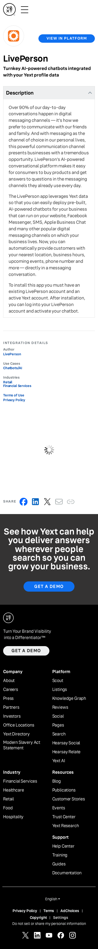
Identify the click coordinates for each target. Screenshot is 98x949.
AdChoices (69, 910)
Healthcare (13, 790)
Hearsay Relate (66, 752)
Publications (64, 790)
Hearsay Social (66, 743)
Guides (59, 864)
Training (60, 855)
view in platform (67, 38)
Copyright (38, 917)
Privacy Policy (14, 400)
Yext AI (58, 760)
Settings (60, 917)
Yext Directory (16, 734)
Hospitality (13, 817)
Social (58, 716)
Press (8, 698)
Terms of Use (13, 395)
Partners (11, 707)
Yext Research (65, 825)
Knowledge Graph (69, 698)
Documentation (67, 873)
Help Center (63, 846)
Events (58, 808)
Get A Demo (49, 586)
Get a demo (26, 650)
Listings (59, 689)
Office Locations (18, 725)
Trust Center (64, 817)
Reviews (60, 707)
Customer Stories (68, 799)
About (9, 680)
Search (59, 734)
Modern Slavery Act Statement (21, 745)
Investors (12, 716)
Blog (56, 781)
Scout (57, 680)
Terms (48, 910)
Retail (8, 799)
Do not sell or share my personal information (49, 923)
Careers (10, 689)
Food (8, 808)
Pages (58, 725)
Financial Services (20, 781)
